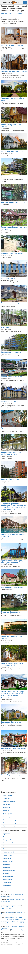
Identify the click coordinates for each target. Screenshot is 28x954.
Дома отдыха (7, 814)
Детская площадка (6, 914)
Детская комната (17, 914)
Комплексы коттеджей (10, 820)
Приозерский (7, 837)
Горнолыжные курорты (11, 826)
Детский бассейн (19, 912)
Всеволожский (8, 843)
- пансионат (9, 176)
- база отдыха (13, 202)
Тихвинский (7, 882)
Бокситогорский (8, 852)
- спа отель (12, 45)
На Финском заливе (15, 894)
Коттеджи (6, 798)
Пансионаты (7, 808)
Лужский (6, 873)
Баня (10, 908)
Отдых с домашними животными (15, 926)
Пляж (2, 908)
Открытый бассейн (6, 907)
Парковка (4, 928)
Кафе (7, 899)
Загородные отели (9, 801)
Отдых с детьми (9, 912)
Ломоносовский (8, 849)
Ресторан (12, 899)
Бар (23, 899)
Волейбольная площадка (8, 921)
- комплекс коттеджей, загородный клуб (12, 664)
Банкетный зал (5, 901)
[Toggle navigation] (25, 2)
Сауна (6, 908)
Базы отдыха (7, 795)
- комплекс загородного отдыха (11, 453)
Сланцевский (7, 879)
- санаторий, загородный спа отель (12, 562)
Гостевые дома (8, 817)
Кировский (6, 867)
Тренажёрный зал (10, 917)
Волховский (7, 858)
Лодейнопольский (9, 870)
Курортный (6, 834)
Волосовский (7, 855)
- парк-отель (12, 151)
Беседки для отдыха (18, 907)
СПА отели (6, 805)
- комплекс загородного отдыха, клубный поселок (14, 506)
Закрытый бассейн (16, 905)
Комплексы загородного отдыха (14, 823)
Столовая (18, 899)
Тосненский (7, 885)
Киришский (6, 864)
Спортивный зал (12, 919)
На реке (7, 896)
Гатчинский (6, 846)
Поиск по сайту (18, 930)
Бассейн (7, 905)
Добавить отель (5, 930)
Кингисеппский (8, 861)
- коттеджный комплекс (14, 72)
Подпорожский (8, 876)
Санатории (6, 811)
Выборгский (7, 840)
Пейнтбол (22, 923)
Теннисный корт (21, 919)
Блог (12, 930)
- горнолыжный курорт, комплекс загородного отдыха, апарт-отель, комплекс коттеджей (13, 694)
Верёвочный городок (13, 923)
